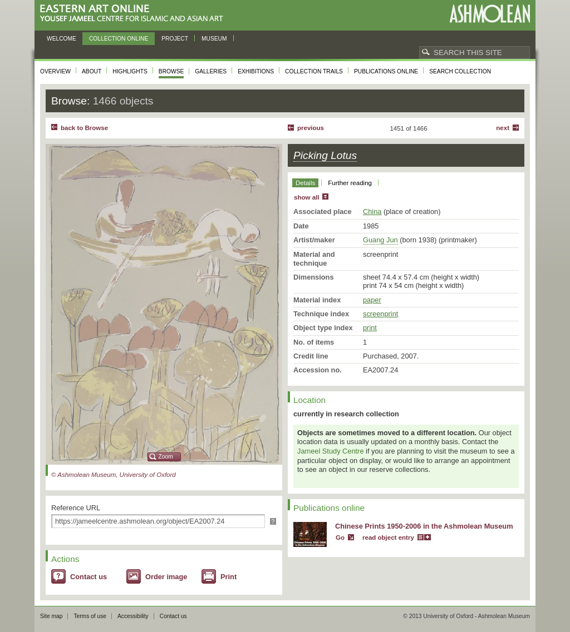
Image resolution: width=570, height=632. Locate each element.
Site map (51, 616)
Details (305, 183)
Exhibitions (256, 71)
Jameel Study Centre (330, 451)
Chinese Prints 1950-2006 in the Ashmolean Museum (424, 526)
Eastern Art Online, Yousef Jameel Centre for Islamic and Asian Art (134, 13)
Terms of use (89, 616)
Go (340, 537)
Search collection (460, 71)
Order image (166, 577)
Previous (310, 128)
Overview (55, 71)
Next (502, 128)
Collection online (118, 39)
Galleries (211, 71)
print (370, 328)
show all (306, 197)
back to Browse (84, 128)
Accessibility (133, 616)
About (91, 71)
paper (372, 300)
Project (174, 39)
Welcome (61, 39)
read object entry (388, 537)
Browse (171, 71)
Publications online (386, 71)
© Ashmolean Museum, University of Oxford (113, 474)
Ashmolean (489, 13)
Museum (214, 39)
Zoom (166, 457)
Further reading (350, 183)
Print (228, 577)
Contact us (88, 577)
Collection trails (314, 71)
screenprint (380, 314)
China (372, 211)
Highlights (130, 71)
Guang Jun (380, 240)
